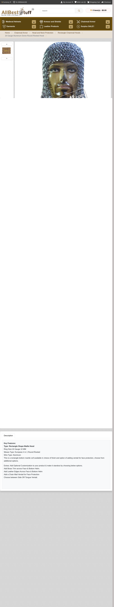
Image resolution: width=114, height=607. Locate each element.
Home (7, 33)
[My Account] (66, 2)
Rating (73, 435)
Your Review (76, 411)
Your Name (75, 401)
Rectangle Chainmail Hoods (69, 33)
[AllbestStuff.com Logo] (17, 11)
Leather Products (49, 26)
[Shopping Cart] (93, 2)
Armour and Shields (50, 21)
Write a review (30, 102)
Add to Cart (32, 307)
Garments (8, 26)
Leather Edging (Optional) (12, 269)
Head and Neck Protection (42, 33)
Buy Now (50, 307)
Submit (74, 448)
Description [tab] (8, 327)
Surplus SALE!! (85, 26)
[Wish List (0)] (80, 2)
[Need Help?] (63, 307)
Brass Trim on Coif (9, 203)
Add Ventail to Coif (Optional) (13, 167)
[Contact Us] (20, 2)
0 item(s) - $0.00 (98, 10)
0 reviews (17, 102)
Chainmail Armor (85, 21)
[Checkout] (106, 2)
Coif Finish (7, 132)
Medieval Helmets (11, 21)
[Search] (79, 10)
